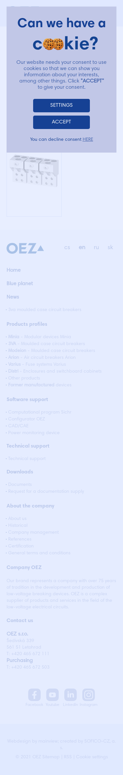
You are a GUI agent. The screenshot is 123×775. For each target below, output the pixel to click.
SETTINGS (61, 105)
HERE (88, 140)
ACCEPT (61, 122)
